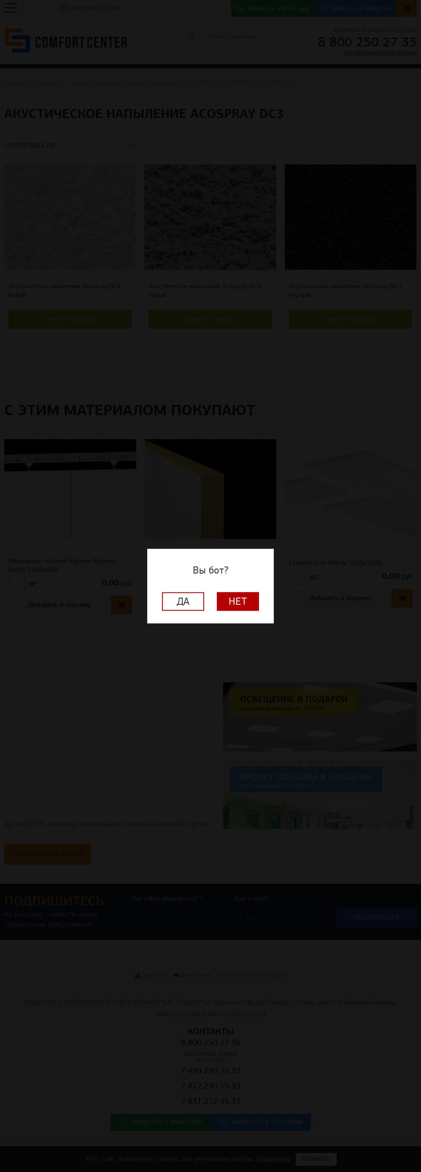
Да (183, 601)
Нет (238, 601)
